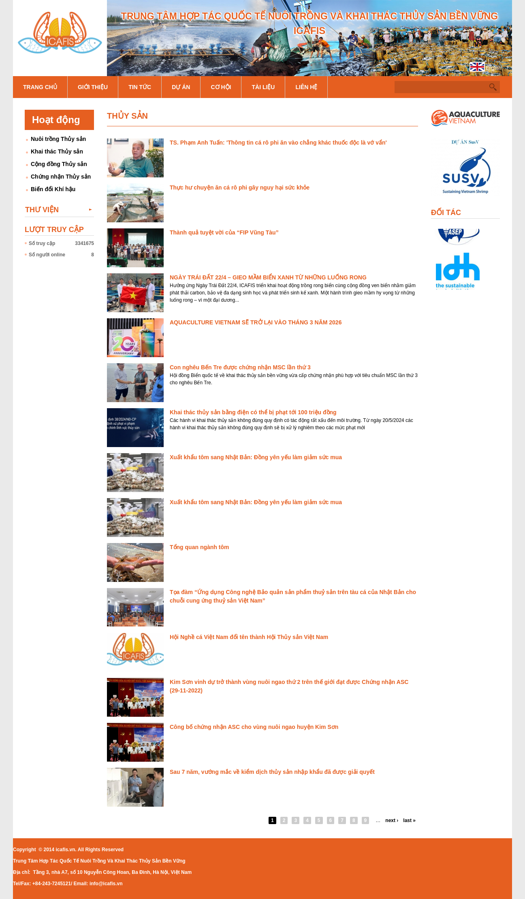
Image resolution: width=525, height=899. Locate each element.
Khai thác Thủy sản (57, 151)
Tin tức (139, 87)
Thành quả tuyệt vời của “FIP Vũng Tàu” (224, 232)
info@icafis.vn (106, 883)
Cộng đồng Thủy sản (59, 164)
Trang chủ (40, 87)
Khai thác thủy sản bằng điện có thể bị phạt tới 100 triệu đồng (253, 412)
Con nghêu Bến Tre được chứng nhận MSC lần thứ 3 (240, 367)
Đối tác (446, 213)
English (494, 68)
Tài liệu (263, 87)
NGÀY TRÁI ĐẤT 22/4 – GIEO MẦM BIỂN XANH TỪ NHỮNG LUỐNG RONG (268, 277)
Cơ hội (221, 87)
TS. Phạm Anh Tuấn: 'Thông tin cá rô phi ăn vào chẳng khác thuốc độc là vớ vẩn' (278, 142)
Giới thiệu (93, 87)
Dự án (181, 87)
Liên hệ (306, 87)
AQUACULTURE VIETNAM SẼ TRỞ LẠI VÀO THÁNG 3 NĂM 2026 (255, 322)
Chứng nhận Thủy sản (61, 176)
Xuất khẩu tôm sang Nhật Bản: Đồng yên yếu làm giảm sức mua (256, 457)
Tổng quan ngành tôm (199, 547)
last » (409, 820)
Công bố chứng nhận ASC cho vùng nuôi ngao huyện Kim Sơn (254, 727)
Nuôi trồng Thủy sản (58, 139)
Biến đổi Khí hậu (53, 189)
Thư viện (42, 210)
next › (391, 820)
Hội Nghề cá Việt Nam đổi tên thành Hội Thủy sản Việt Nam (249, 637)
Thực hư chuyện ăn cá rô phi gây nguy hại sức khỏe (239, 187)
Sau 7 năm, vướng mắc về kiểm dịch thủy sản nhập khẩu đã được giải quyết (272, 772)
